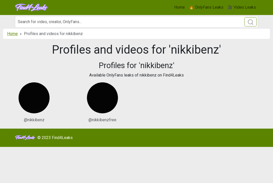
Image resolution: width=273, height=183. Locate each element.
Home (179, 7)
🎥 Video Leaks (241, 7)
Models (230, 137)
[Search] (136, 22)
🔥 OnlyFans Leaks (206, 7)
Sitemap (248, 137)
